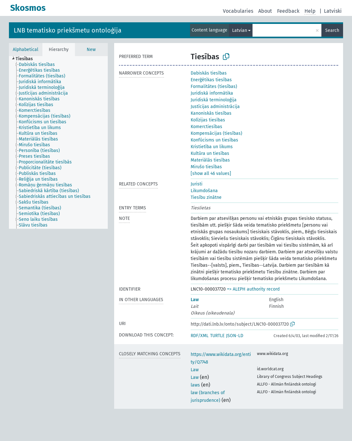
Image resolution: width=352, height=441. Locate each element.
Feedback (288, 11)
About (265, 11)
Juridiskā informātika (212, 93)
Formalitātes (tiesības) (214, 86)
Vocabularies (238, 11)
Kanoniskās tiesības (211, 113)
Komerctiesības (206, 126)
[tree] (58, 142)
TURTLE (217, 335)
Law (195, 299)
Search (332, 30)
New (91, 49)
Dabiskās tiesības (209, 73)
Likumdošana (204, 190)
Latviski (333, 11)
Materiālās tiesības (210, 160)
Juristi (196, 184)
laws (195, 385)
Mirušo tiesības (206, 167)
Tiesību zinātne (206, 197)
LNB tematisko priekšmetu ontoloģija (67, 30)
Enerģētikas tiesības (211, 80)
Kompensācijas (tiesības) (216, 133)
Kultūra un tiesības (210, 153)
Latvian (239, 30)
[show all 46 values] (211, 173)
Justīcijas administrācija (215, 106)
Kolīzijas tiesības (208, 120)
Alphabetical (25, 49)
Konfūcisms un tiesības (214, 140)
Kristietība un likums (212, 146)
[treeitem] (27, 59)
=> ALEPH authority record (253, 289)
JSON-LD (234, 335)
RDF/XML (200, 335)
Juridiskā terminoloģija (214, 100)
